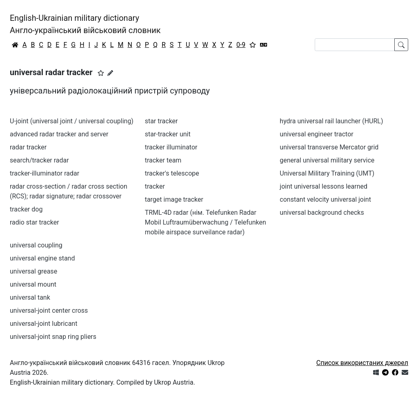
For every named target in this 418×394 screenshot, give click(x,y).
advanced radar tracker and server (59, 134)
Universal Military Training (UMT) (327, 173)
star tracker (161, 121)
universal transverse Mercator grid (329, 147)
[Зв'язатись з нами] (405, 372)
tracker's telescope (172, 173)
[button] (101, 73)
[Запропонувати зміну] (110, 73)
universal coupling (36, 245)
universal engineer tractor (316, 134)
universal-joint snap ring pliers (53, 337)
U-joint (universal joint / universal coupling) (71, 121)
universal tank (30, 297)
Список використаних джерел (362, 363)
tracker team (163, 160)
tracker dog (26, 209)
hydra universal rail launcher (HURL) (331, 121)
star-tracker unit (168, 134)
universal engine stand (42, 258)
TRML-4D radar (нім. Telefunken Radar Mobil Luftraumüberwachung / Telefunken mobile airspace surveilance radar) (205, 222)
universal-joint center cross (49, 310)
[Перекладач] (263, 45)
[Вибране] (252, 45)
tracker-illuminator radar (44, 173)
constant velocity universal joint (325, 199)
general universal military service (327, 160)
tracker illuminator (171, 147)
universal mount (33, 284)
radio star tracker (34, 222)
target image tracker (174, 199)
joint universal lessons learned (323, 186)
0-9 (240, 45)
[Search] (355, 44)
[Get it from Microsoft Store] (376, 372)
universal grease (33, 271)
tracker (155, 186)
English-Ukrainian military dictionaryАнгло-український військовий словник (85, 24)
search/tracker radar (39, 160)
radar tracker (28, 147)
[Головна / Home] (15, 45)
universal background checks (322, 212)
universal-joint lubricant (43, 323)
